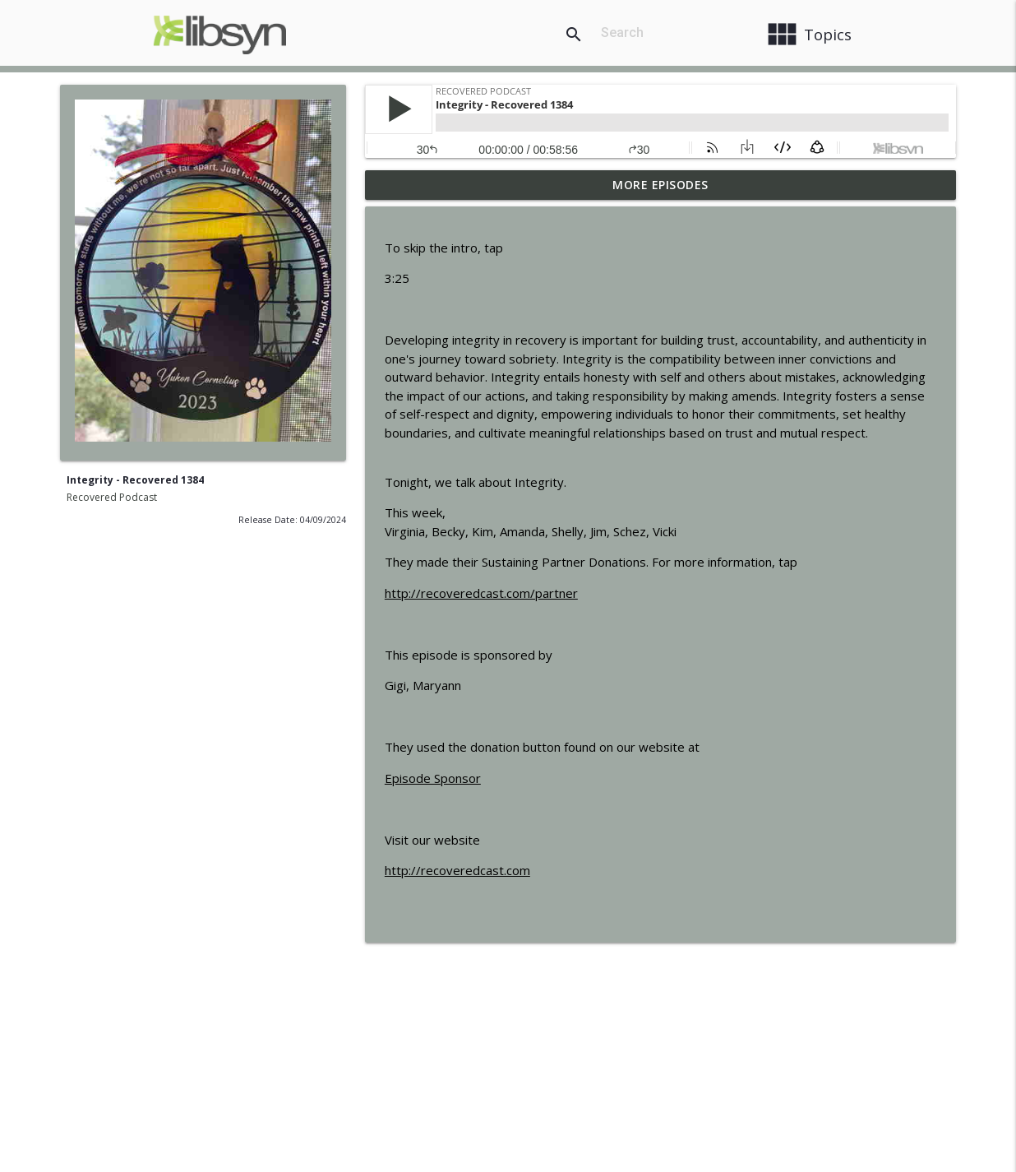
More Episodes (660, 184)
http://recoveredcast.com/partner (481, 593)
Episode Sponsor (433, 778)
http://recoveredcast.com (457, 870)
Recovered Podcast (112, 497)
